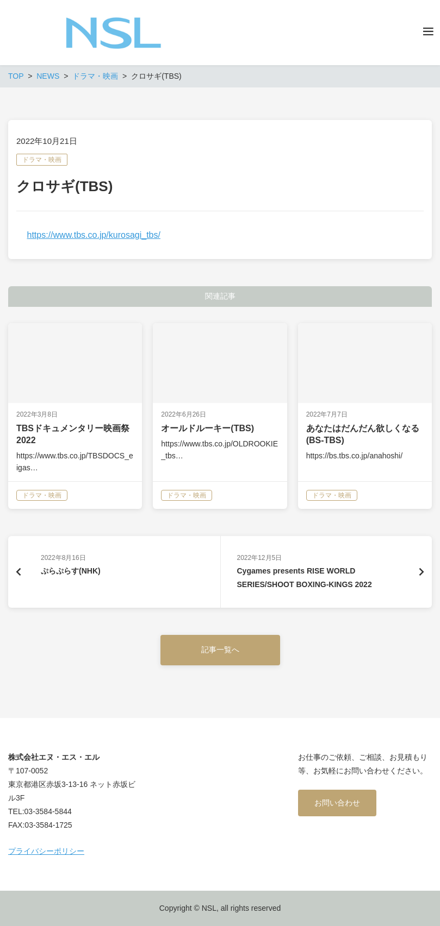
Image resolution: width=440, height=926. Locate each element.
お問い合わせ (337, 802)
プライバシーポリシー (46, 851)
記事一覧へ (220, 649)
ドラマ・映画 (41, 159)
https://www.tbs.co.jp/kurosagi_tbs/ (93, 235)
